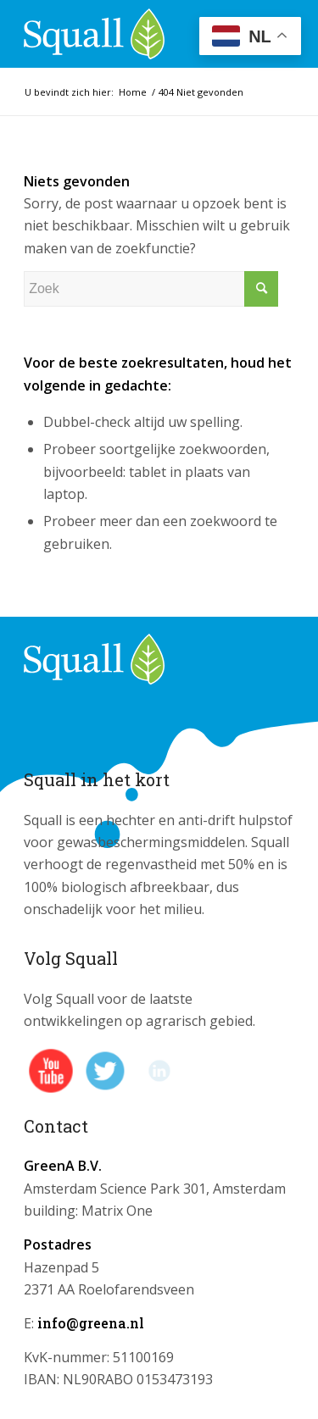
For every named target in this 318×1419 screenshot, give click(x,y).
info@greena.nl (90, 1323)
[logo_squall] (132, 34)
